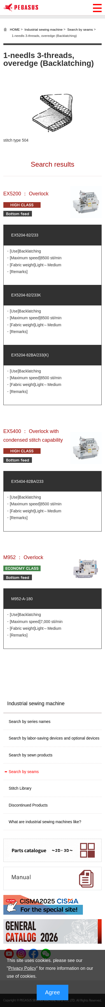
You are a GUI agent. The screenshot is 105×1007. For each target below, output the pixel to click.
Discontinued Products (28, 805)
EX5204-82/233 (24, 235)
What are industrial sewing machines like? (45, 822)
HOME (15, 29)
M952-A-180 (22, 599)
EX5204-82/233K (26, 295)
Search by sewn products (30, 755)
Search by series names (29, 721)
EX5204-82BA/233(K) (30, 355)
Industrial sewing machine (43, 29)
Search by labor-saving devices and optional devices (54, 738)
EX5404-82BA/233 (27, 481)
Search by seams (80, 29)
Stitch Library (20, 788)
